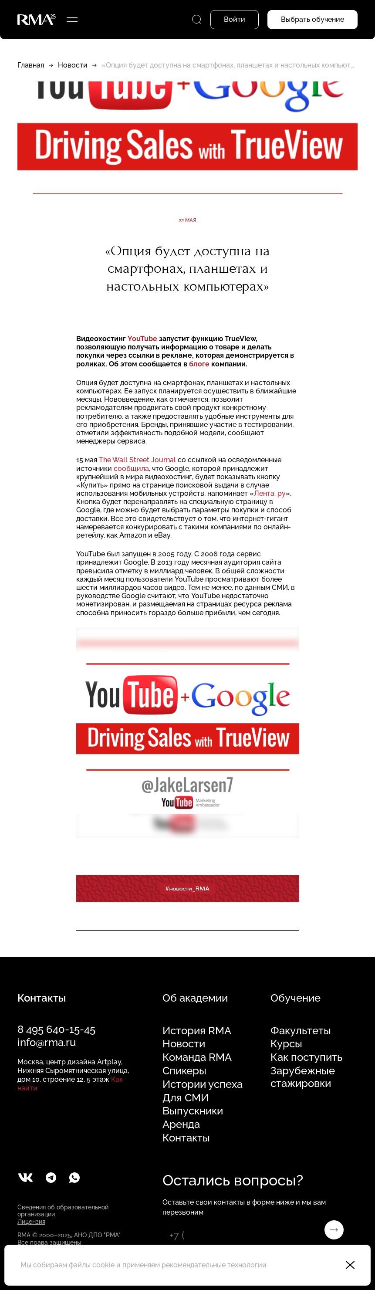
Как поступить (306, 1057)
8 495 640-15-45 (56, 1029)
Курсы (286, 1044)
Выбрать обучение (312, 19)
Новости (73, 65)
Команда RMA (197, 1057)
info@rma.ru (46, 1042)
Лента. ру (270, 493)
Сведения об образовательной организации (62, 1211)
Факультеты (300, 1031)
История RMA (196, 1031)
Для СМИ (185, 1098)
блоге (199, 364)
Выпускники (192, 1111)
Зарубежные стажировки (302, 1077)
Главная (30, 65)
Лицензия (31, 1221)
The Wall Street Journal (138, 460)
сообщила (131, 468)
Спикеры (184, 1071)
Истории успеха (202, 1084)
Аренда (181, 1124)
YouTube (142, 339)
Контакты (186, 1138)
